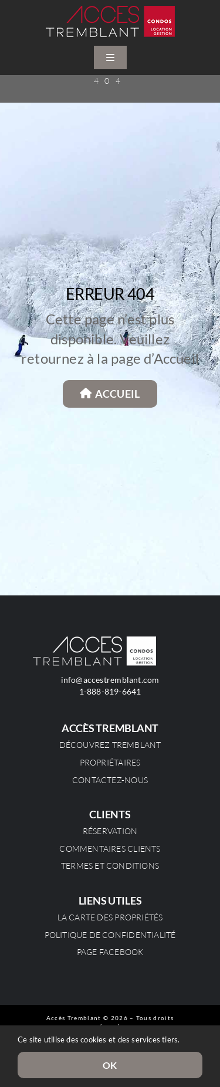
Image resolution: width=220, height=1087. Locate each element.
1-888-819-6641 (110, 691)
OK (110, 1065)
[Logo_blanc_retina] (94, 640)
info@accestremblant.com (110, 680)
